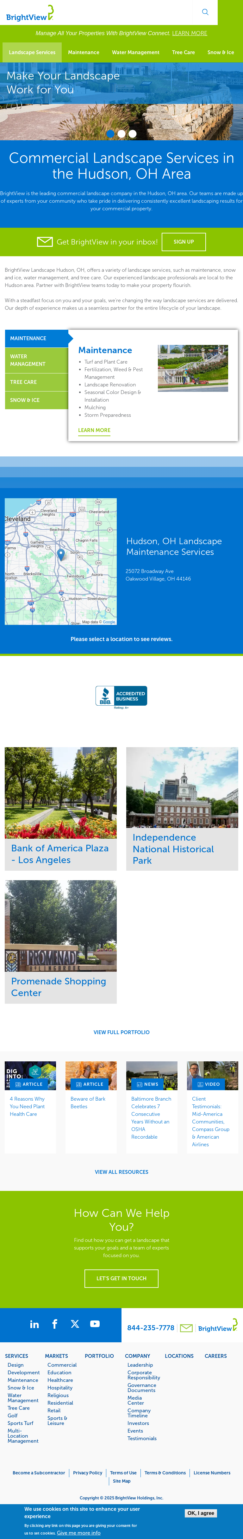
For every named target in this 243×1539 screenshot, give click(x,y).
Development (23, 1372)
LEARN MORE (189, 33)
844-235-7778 (150, 1328)
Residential (60, 1403)
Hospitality (59, 1387)
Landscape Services (32, 52)
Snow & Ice (221, 52)
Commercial (62, 1365)
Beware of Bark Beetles (88, 1103)
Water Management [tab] (28, 360)
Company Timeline (139, 1413)
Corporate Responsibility (143, 1375)
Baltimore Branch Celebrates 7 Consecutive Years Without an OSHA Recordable (151, 1118)
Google (109, 622)
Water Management (135, 52)
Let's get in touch (121, 1278)
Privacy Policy (87, 1473)
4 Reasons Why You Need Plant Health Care (27, 1106)
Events (135, 1431)
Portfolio (99, 1356)
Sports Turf (20, 1423)
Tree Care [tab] (23, 382)
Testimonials (142, 1438)
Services (16, 1356)
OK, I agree (201, 1513)
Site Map (122, 1481)
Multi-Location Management (23, 1436)
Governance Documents (142, 1387)
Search (205, 12)
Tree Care (183, 52)
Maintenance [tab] (28, 338)
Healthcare (60, 1380)
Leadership (140, 1365)
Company (137, 1356)
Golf (12, 1415)
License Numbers (212, 1473)
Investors (138, 1423)
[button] (61, 555)
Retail (53, 1410)
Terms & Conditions (165, 1473)
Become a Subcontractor (39, 1473)
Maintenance (83, 52)
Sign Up (184, 242)
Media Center (136, 1400)
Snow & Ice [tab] (25, 400)
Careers (216, 1356)
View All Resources (121, 1172)
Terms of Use (123, 1473)
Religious (58, 1395)
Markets (56, 1356)
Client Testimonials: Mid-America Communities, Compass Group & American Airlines (210, 1122)
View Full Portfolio (122, 1032)
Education (59, 1372)
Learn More (94, 430)
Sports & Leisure (57, 1420)
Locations (179, 1356)
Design (16, 1365)
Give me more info (79, 1533)
